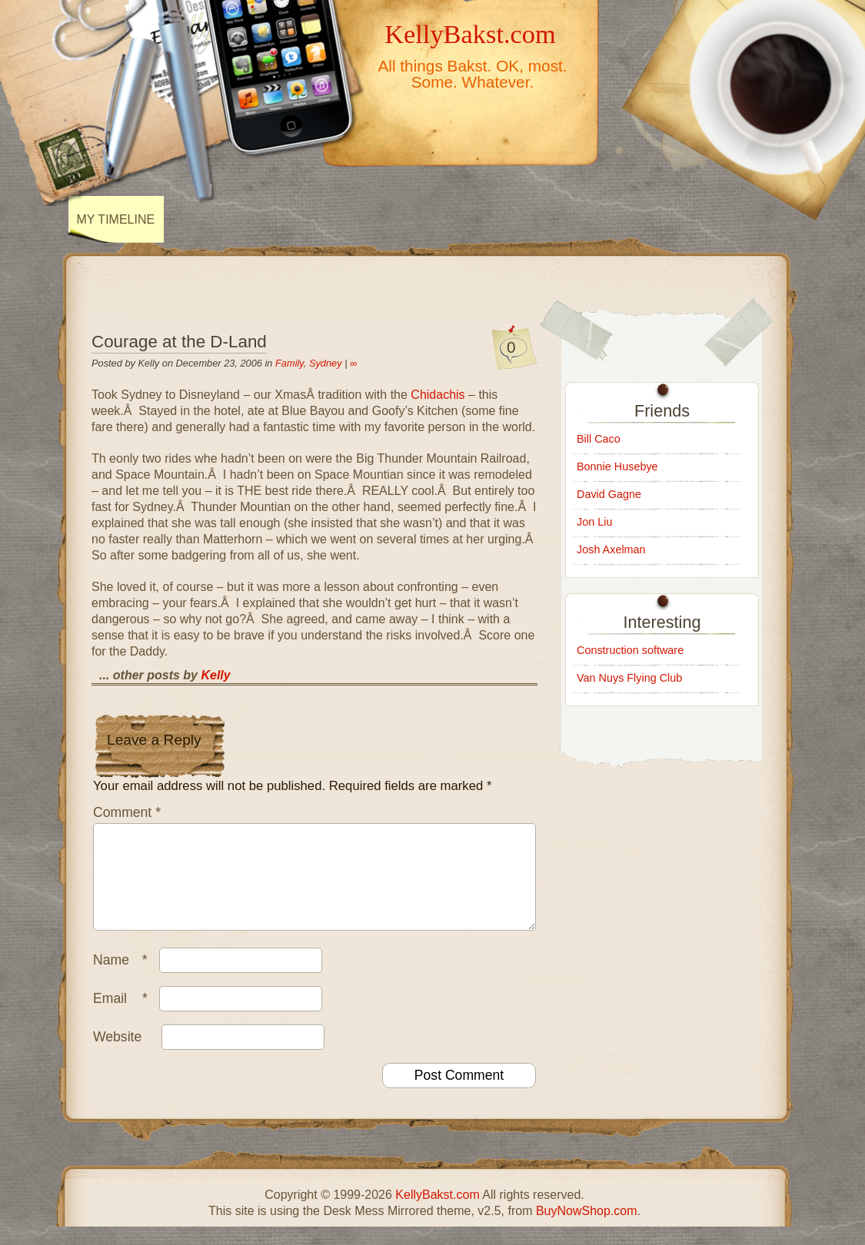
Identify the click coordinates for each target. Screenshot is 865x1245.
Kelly (215, 675)
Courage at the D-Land (179, 341)
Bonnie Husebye (617, 466)
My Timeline (116, 219)
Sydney (325, 363)
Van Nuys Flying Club (629, 678)
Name (124, 978)
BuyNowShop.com (586, 1229)
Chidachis (437, 394)
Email (124, 1016)
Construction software (630, 650)
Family (289, 363)
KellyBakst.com (470, 33)
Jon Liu (594, 522)
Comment (127, 812)
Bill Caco (598, 439)
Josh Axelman (611, 549)
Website (117, 1055)
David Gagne (609, 494)
